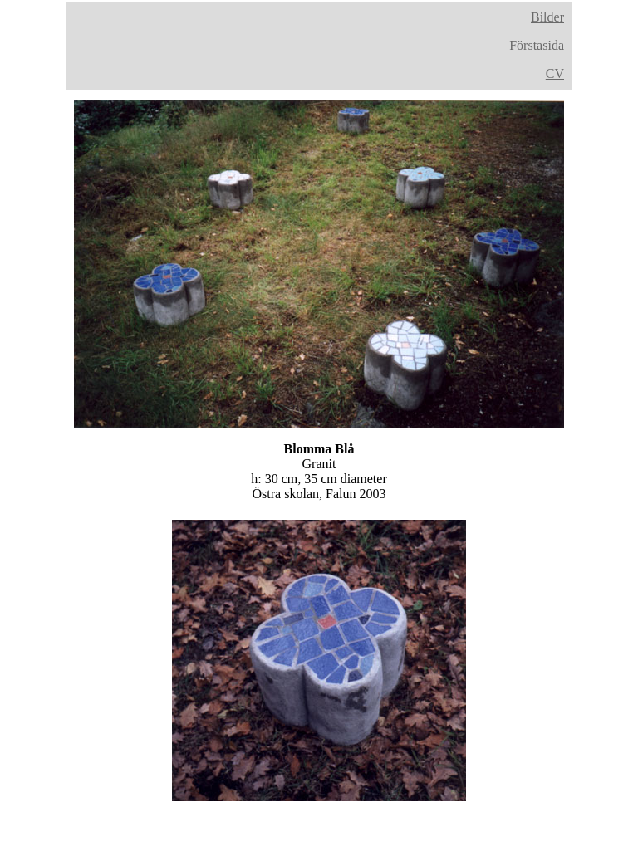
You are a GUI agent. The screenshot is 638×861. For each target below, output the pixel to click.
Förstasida (536, 45)
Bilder (547, 17)
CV (555, 73)
